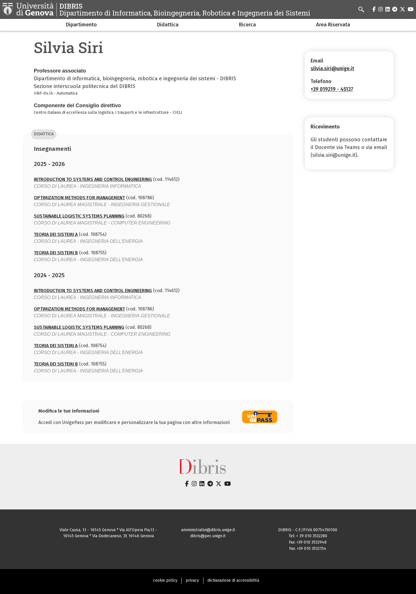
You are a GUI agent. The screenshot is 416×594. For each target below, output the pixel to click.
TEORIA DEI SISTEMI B (56, 252)
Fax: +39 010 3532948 (308, 542)
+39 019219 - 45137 (332, 89)
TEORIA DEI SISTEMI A (56, 234)
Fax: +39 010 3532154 (307, 548)
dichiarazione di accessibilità (233, 580)
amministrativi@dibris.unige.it (208, 529)
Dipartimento (81, 25)
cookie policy (165, 580)
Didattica (167, 25)
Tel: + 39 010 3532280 (308, 536)
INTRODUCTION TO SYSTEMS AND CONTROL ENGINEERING (93, 179)
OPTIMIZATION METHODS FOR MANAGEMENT (79, 197)
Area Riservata (333, 25)
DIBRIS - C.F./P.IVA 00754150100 (307, 529)
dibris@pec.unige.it (208, 536)
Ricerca (247, 25)
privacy (192, 580)
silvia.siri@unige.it (332, 68)
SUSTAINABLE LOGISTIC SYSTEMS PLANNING (79, 216)
